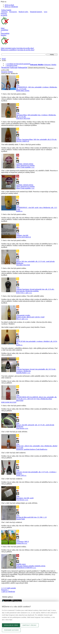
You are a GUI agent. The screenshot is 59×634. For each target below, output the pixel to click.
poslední (13, 588)
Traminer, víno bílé (22, 235)
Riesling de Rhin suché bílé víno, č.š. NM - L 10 (31, 517)
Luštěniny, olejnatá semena (24, 164)
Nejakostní (5, 67)
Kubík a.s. (19, 211)
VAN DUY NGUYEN (23, 118)
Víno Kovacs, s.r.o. (22, 428)
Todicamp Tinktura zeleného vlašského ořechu (30, 566)
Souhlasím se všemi (11, 625)
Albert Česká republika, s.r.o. (25, 167)
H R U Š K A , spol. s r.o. (24, 293)
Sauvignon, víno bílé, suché (25, 498)
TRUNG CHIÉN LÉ (22, 141)
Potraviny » (5, 590)
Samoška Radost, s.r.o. (23, 373)
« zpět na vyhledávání (8, 591)
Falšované (14, 67)
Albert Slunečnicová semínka (25, 165)
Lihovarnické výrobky (23, 315)
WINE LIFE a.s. (21, 475)
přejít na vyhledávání (11, 6)
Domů (4, 59)
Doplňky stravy (21, 564)
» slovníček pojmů (11, 65)
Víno (17, 85)
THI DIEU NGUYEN (23, 265)
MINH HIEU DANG (22, 90)
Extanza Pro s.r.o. (21, 543)
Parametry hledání (7, 72)
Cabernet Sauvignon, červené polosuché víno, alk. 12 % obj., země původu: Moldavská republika (35, 290)
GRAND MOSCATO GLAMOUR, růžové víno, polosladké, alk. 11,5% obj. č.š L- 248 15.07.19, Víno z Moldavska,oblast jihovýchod (36, 398)
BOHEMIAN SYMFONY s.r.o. (26, 567)
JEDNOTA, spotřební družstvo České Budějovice (31, 449)
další (8, 588)
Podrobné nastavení (11, 630)
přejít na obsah (9, 5)
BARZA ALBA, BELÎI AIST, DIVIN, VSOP (30, 317)
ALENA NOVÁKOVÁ (23, 237)
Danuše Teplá (20, 519)
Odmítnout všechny (29, 625)
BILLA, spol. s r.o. (22, 319)
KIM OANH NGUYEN (8, 402)
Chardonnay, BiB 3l (22, 541)
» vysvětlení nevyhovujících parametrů (18, 64)
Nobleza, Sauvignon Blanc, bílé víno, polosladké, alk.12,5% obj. (36, 139)
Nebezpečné (22, 67)
